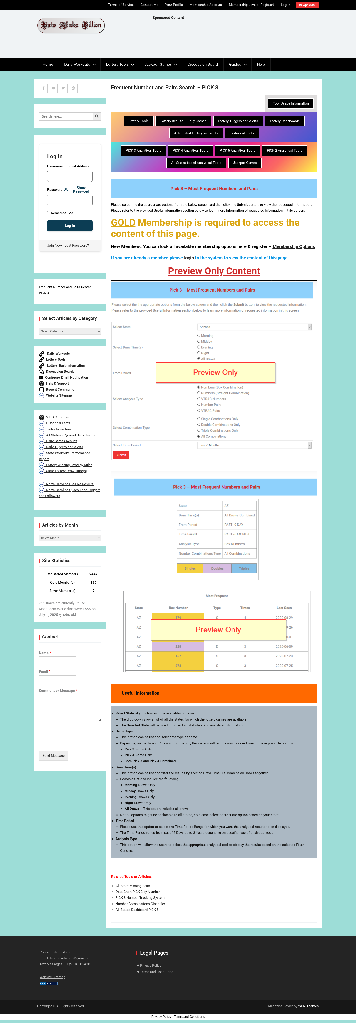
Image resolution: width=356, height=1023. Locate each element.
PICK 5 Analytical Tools (237, 150)
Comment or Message (58, 691)
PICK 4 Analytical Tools (190, 150)
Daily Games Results (58, 441)
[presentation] (73, 743)
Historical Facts (242, 133)
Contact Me (149, 5)
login (189, 258)
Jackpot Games (158, 64)
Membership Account (206, 5)
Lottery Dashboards (285, 121)
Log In (285, 5)
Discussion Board (203, 64)
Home (48, 64)
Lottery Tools (117, 64)
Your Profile (174, 5)
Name (45, 653)
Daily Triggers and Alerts (61, 447)
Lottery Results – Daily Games (183, 121)
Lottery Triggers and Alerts (238, 121)
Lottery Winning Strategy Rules (65, 465)
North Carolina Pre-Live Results (66, 484)
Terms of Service (121, 5)
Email (44, 672)
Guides (235, 64)
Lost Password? (76, 246)
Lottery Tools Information (62, 366)
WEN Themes (308, 1006)
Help (261, 64)
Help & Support (54, 383)
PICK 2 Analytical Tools (284, 150)
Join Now (54, 246)
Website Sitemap (55, 395)
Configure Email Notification (63, 377)
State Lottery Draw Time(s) (63, 471)
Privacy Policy (150, 965)
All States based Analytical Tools (196, 163)
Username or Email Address (68, 166)
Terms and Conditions (156, 972)
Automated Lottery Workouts (196, 133)
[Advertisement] (235, 40)
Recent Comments (56, 389)
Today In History (55, 429)
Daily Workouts (77, 64)
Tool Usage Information (291, 103)
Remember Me (60, 213)
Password (54, 190)
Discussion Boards (56, 371)
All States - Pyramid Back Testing (67, 435)
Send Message (53, 756)
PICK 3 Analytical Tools (143, 150)
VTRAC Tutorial (54, 417)
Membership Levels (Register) (251, 5)
